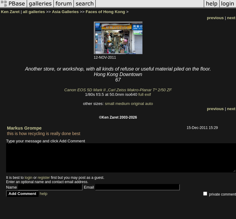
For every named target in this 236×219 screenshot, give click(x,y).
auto (149, 103)
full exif (145, 94)
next (231, 18)
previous (215, 18)
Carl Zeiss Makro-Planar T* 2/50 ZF (140, 90)
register (44, 178)
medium (122, 103)
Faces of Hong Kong (105, 11)
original (137, 103)
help (43, 193)
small (109, 103)
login (28, 178)
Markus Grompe (24, 127)
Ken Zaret (10, 11)
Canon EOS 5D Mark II (84, 90)
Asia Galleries (65, 11)
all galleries (34, 11)
